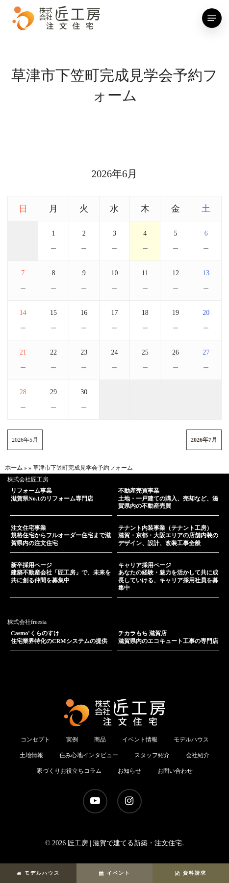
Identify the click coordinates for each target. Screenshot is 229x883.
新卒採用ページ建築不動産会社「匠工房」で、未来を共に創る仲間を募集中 (61, 573)
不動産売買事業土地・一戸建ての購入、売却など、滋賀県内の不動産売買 (168, 498)
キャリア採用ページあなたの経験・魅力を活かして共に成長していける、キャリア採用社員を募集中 (168, 577)
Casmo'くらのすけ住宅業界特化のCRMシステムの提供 (59, 637)
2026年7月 (204, 439)
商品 (100, 739)
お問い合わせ (175, 770)
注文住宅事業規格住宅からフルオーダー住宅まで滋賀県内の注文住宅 (61, 536)
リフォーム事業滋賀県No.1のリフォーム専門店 (52, 494)
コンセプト (35, 739)
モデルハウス (38, 873)
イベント (114, 873)
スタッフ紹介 (152, 755)
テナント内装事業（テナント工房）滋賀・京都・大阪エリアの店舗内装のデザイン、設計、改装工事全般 (168, 536)
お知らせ (129, 770)
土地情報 (31, 755)
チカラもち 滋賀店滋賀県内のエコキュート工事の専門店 (168, 637)
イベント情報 (139, 739)
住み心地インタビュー (88, 755)
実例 (72, 739)
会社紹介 (197, 755)
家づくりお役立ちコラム (69, 770)
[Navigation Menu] (212, 18)
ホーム (14, 467)
